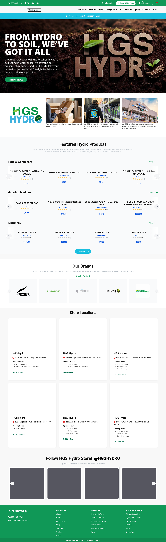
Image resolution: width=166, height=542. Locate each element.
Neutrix (74, 540)
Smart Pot (129, 532)
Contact (59, 532)
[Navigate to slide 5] (161, 92)
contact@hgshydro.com (19, 520)
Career (58, 535)
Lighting (137, 10)
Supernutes (101, 235)
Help (58, 518)
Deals (155, 10)
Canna (26, 206)
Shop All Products (83, 251)
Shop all (153, 162)
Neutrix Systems (94, 540)
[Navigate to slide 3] (157, 92)
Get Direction (19, 372)
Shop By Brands (83, 276)
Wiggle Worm (64, 207)
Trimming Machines (98, 521)
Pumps (100, 10)
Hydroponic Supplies (133, 518)
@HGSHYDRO (107, 458)
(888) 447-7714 (16, 3)
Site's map (60, 528)
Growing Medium (111, 10)
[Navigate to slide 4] (159, 92)
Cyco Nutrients (131, 521)
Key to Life (27, 235)
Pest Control (82, 10)
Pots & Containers (125, 10)
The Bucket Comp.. (139, 207)
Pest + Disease (96, 525)
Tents (93, 532)
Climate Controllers (133, 514)
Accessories (146, 10)
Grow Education (107, 3)
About (58, 514)
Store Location (33, 3)
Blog (58, 525)
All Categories (33, 10)
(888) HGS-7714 (16, 517)
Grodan (129, 525)
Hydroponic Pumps (98, 514)
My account (60, 521)
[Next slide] (157, 176)
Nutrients (92, 10)
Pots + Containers (98, 528)
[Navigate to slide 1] (153, 92)
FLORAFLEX (26, 177)
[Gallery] (83, 176)
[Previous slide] (8, 176)
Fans (128, 528)
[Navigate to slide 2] (155, 92)
